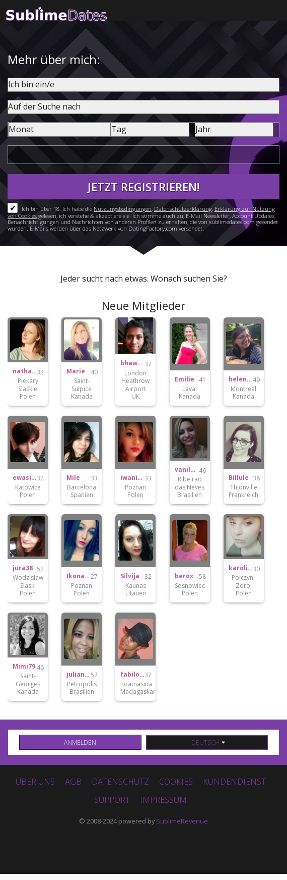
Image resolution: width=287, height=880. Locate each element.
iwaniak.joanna (132, 478)
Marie (75, 371)
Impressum (163, 799)
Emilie (184, 379)
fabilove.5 (132, 675)
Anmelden (80, 742)
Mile (73, 478)
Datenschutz (120, 781)
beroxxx (187, 576)
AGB (73, 781)
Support (112, 799)
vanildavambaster (187, 470)
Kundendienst (234, 781)
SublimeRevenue (182, 821)
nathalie (25, 371)
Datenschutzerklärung (183, 208)
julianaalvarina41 (78, 675)
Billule (239, 478)
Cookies (176, 781)
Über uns (35, 781)
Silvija (129, 576)
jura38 (23, 568)
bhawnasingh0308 (132, 363)
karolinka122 (241, 568)
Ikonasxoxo (78, 576)
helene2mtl (241, 379)
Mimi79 (24, 667)
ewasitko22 (25, 478)
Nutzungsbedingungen (123, 208)
